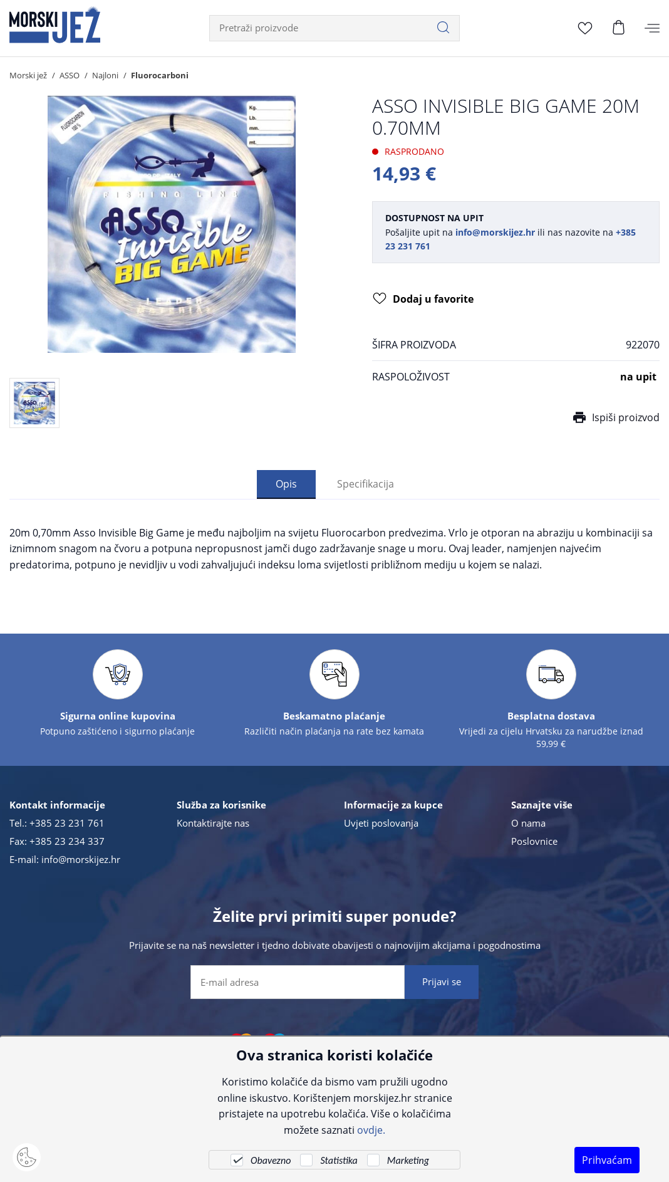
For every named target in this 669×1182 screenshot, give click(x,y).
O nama (528, 823)
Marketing (408, 1160)
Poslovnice (534, 841)
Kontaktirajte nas (213, 823)
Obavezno (271, 1160)
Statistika (338, 1160)
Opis (286, 483)
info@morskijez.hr (80, 859)
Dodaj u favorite (423, 299)
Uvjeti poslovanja (381, 823)
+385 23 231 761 (67, 823)
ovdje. (371, 1129)
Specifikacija (365, 483)
